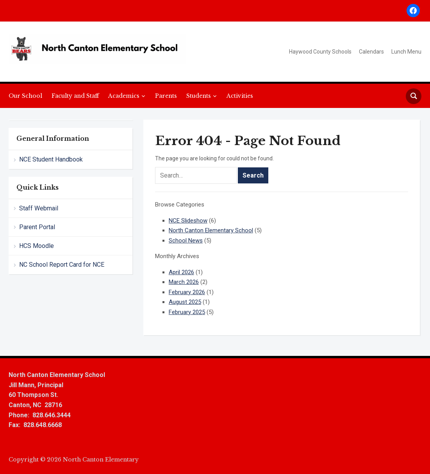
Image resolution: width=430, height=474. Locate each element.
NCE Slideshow (188, 220)
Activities (240, 95)
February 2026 (187, 292)
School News (186, 240)
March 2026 (184, 281)
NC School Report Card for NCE (61, 264)
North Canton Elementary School (211, 230)
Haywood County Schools (320, 51)
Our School (25, 95)
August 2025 (185, 301)
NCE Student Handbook (51, 159)
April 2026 (181, 272)
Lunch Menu (406, 51)
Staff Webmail (38, 208)
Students (198, 95)
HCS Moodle (36, 246)
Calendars (371, 51)
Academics (123, 95)
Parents (166, 95)
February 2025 (187, 312)
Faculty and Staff (75, 95)
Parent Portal (37, 227)
